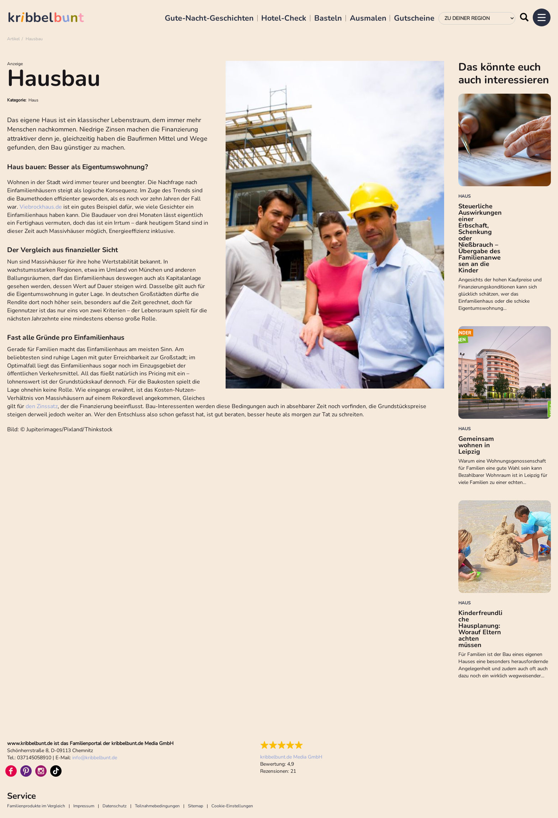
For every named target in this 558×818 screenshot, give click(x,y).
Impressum (83, 806)
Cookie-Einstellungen (232, 806)
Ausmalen (368, 18)
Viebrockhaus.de (41, 207)
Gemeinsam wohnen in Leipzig (476, 445)
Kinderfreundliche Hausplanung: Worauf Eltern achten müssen (480, 629)
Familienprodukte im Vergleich (36, 806)
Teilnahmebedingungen (157, 806)
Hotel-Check (283, 18)
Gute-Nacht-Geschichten (209, 18)
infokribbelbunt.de (94, 757)
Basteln (328, 18)
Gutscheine (414, 18)
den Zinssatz (42, 406)
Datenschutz (114, 806)
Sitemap (195, 806)
